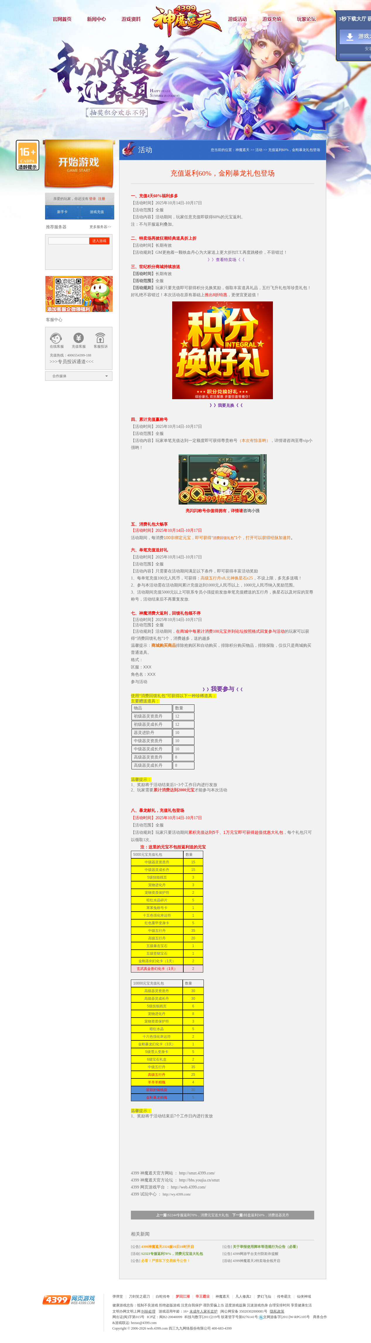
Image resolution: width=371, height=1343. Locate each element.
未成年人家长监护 (203, 1311)
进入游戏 (99, 241)
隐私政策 (277, 1311)
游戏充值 (273, 19)
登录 (92, 199)
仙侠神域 (304, 1296)
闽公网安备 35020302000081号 (244, 1311)
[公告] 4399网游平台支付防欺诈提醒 (250, 1254)
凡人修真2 (243, 1296)
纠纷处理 (148, 1311)
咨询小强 (251, 511)
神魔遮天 (186, 19)
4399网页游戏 (68, 1300)
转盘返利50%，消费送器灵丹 (266, 1215)
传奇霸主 (284, 1296)
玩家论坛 (308, 19)
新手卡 (62, 212)
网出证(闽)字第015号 (128, 1317)
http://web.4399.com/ (188, 1187)
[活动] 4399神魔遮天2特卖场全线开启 (251, 1261)
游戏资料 (133, 19)
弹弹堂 (117, 1296)
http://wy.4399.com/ (177, 1194)
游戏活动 (238, 19)
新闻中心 (97, 19)
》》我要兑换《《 (226, 405)
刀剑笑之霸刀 (139, 1296)
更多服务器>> (100, 227)
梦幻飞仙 (264, 1296)
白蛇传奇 (163, 1296)
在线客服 (57, 346)
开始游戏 (78, 166)
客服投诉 (101, 346)
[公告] (162, 1247)
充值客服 (79, 346)
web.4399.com (157, 1328)
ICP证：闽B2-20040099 (164, 1317)
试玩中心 (148, 1194)
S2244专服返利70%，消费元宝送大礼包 (198, 1215)
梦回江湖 (183, 1296)
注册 (101, 199)
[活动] (167, 1254)
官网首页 (62, 19)
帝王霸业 (203, 1296)
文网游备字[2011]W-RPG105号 (284, 1317)
